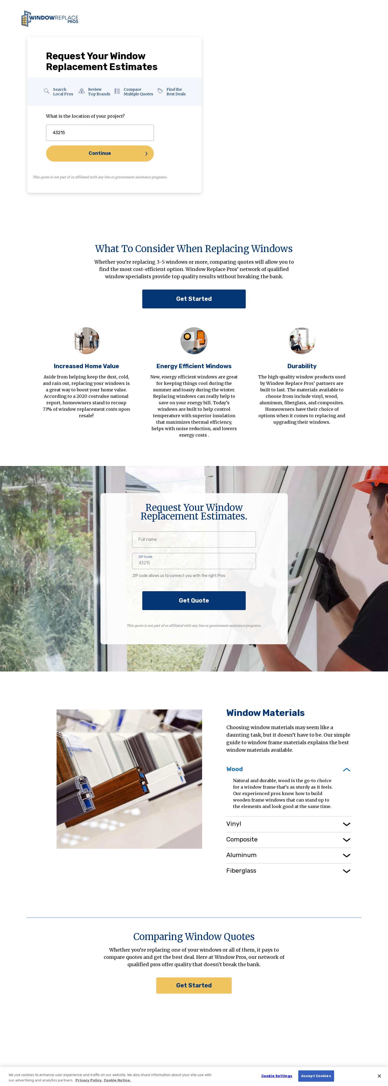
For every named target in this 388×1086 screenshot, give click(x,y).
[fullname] (194, 539)
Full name (147, 539)
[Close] (379, 1076)
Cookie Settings (276, 1076)
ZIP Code (145, 556)
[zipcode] (100, 133)
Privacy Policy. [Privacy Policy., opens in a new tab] (88, 1080)
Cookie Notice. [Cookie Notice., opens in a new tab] (117, 1080)
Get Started (194, 298)
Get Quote (194, 600)
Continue (100, 153)
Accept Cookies (316, 1076)
